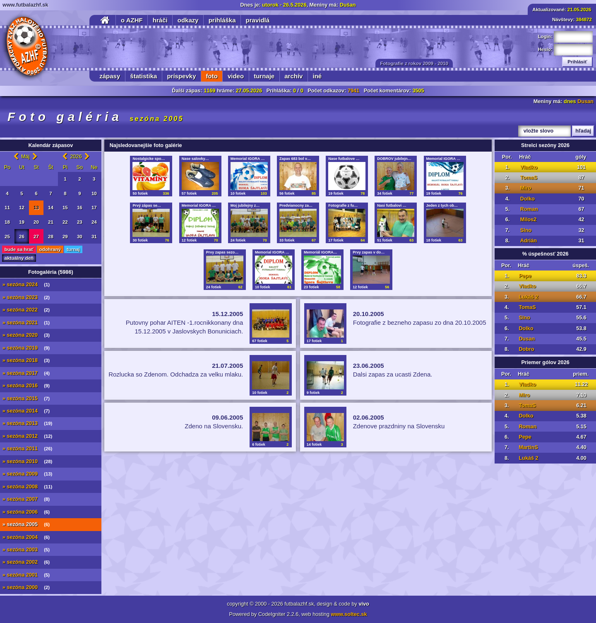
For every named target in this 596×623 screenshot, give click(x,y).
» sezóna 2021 (26, 323)
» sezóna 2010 (27, 461)
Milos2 (528, 219)
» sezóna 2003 (26, 550)
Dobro (526, 349)
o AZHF (132, 20)
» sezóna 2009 (27, 474)
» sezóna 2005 (26, 524)
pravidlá (258, 20)
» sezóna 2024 (26, 284)
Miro (525, 188)
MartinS (528, 447)
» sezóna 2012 (27, 436)
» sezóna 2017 (26, 373)
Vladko (529, 167)
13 (36, 207)
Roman (529, 209)
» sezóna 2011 (27, 449)
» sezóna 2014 (26, 411)
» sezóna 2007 (26, 499)
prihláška (222, 20)
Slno (526, 230)
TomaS (528, 178)
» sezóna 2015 (26, 398)
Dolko (527, 199)
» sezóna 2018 (26, 360)
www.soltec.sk (349, 614)
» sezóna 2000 (26, 587)
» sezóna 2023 (26, 297)
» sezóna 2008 (27, 487)
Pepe (525, 276)
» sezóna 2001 (26, 575)
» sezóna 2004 (26, 537)
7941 (353, 91)
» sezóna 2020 (26, 335)
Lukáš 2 (528, 297)
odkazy (188, 20)
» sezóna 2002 (26, 562)
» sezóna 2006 (26, 512)
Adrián (528, 241)
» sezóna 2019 (26, 348)
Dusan (585, 101)
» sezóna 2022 (26, 310)
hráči (160, 20)
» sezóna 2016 (26, 386)
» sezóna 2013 (27, 423)
